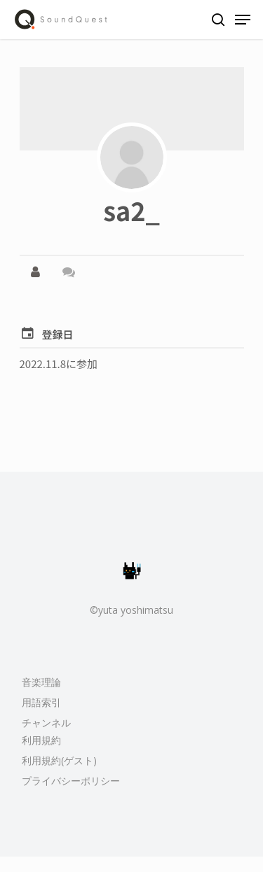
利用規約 (41, 740)
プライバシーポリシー (71, 780)
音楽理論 (41, 682)
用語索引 (41, 702)
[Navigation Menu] (242, 20)
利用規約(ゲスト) (59, 760)
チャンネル (46, 722)
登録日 (58, 334)
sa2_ (131, 210)
